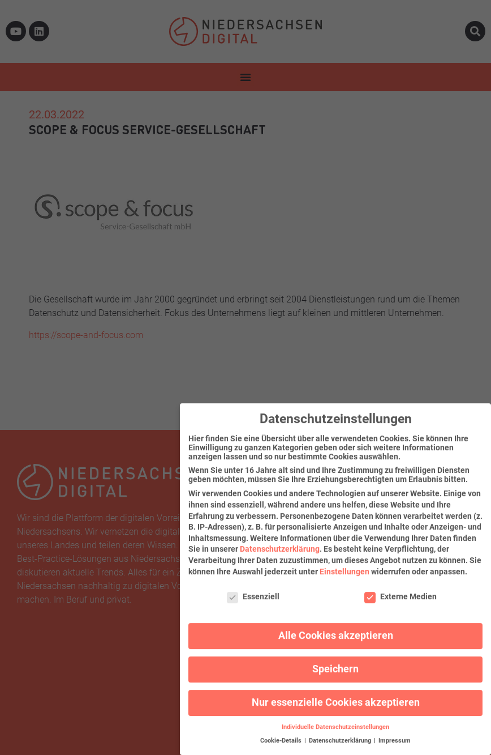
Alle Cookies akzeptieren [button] (335, 627)
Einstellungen (344, 562)
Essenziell (253, 587)
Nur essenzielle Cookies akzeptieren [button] (336, 693)
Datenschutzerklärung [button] (341, 732)
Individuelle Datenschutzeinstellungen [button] (335, 718)
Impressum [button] (394, 732)
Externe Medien (400, 587)
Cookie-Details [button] (281, 732)
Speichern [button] (335, 660)
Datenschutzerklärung (280, 540)
